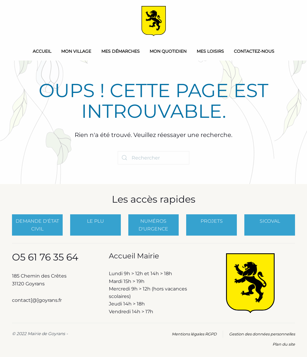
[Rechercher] (153, 158)
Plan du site (284, 344)
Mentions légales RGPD (194, 334)
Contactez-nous (254, 51)
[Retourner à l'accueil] (154, 21)
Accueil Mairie (134, 255)
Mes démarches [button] (120, 51)
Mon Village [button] (76, 51)
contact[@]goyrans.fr (37, 300)
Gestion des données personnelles (262, 334)
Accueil (42, 51)
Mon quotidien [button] (168, 51)
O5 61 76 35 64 (45, 257)
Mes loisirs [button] (210, 51)
